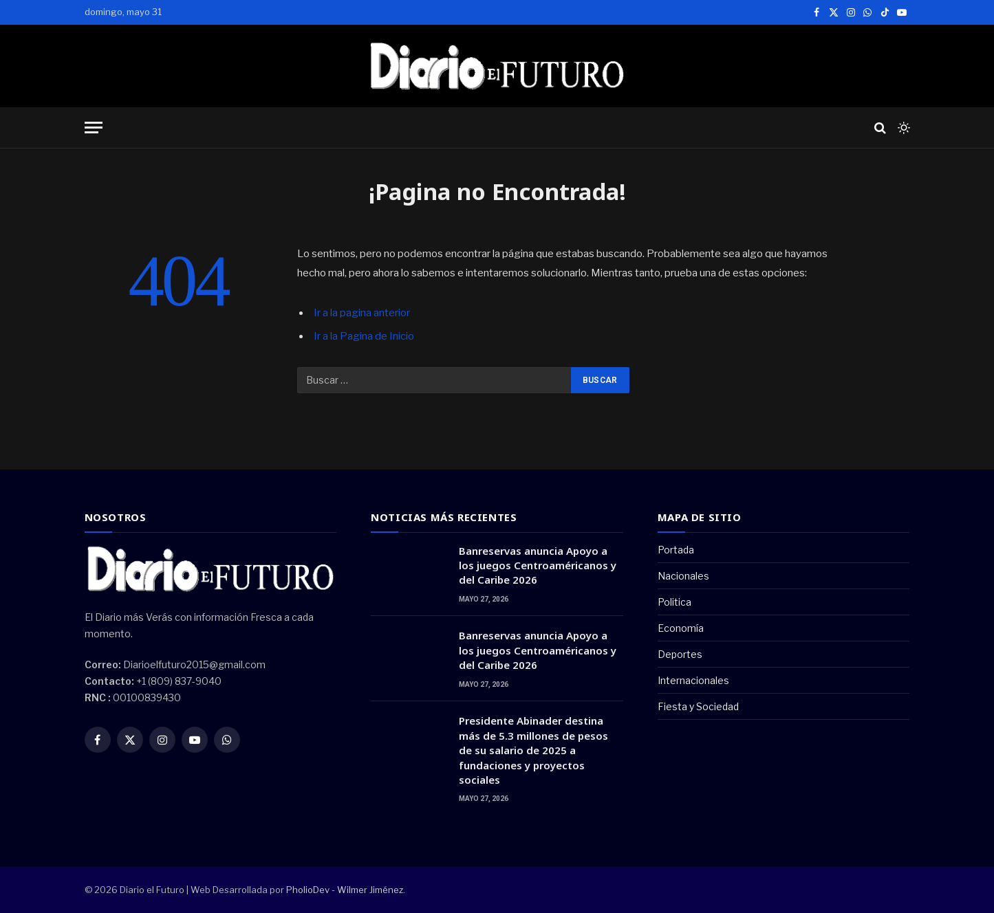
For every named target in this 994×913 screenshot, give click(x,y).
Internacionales (693, 680)
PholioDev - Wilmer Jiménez (344, 889)
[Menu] (93, 127)
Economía (681, 628)
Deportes (680, 654)
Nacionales (683, 576)
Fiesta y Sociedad (698, 706)
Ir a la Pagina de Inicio (364, 336)
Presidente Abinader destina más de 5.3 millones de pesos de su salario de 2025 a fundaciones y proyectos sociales (533, 750)
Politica (674, 602)
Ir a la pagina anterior (362, 313)
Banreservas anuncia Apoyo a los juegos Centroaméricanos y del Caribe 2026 (537, 565)
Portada (676, 550)
